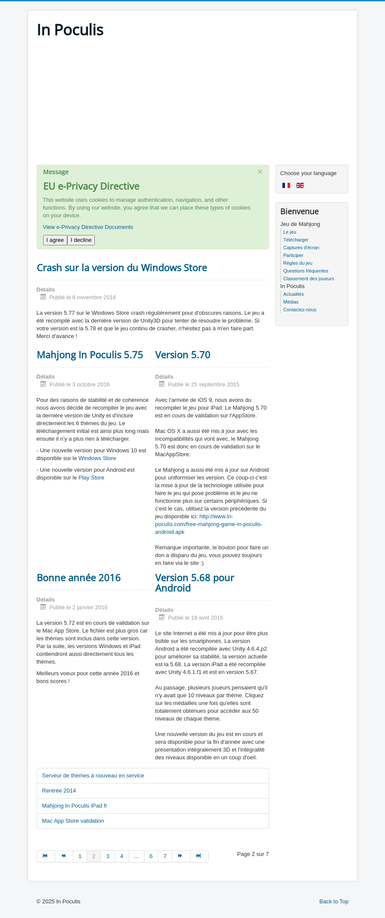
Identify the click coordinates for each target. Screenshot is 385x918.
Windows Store (97, 458)
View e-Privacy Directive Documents (88, 227)
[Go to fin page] (200, 856)
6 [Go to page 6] (151, 856)
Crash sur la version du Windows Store (122, 267)
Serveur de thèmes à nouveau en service (93, 775)
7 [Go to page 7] (164, 856)
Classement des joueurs (308, 278)
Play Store (91, 477)
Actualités (293, 294)
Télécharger (296, 239)
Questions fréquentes (306, 270)
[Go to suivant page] (181, 856)
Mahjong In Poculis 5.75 (90, 354)
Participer (293, 255)
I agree (55, 240)
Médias (290, 301)
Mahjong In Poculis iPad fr (74, 805)
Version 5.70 (182, 354)
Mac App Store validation (73, 821)
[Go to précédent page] (64, 856)
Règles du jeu (297, 263)
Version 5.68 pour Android (194, 582)
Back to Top (334, 901)
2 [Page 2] (93, 856)
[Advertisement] (193, 104)
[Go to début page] (46, 856)
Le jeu (289, 232)
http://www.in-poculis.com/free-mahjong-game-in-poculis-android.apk (209, 524)
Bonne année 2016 (79, 577)
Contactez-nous (299, 309)
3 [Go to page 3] (107, 856)
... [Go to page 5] (136, 856)
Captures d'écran (301, 247)
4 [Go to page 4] (121, 856)
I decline (81, 240)
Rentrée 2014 (59, 790)
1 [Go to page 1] (79, 856)
